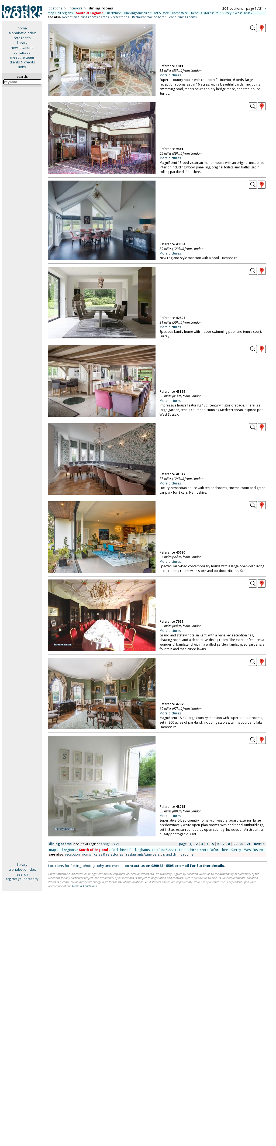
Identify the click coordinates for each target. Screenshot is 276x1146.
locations (55, 8)
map (51, 13)
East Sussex (161, 13)
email (184, 865)
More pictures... (171, 75)
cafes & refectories (108, 854)
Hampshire (180, 13)
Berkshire (114, 13)
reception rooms (78, 854)
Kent (194, 13)
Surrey (227, 13)
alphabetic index (22, 32)
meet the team (22, 57)
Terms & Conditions (84, 886)
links (22, 67)
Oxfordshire (210, 13)
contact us (22, 52)
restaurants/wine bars (143, 854)
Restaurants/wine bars (148, 17)
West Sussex (243, 13)
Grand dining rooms (181, 17)
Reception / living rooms (80, 17)
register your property (22, 879)
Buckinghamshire (136, 13)
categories (22, 37)
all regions (65, 13)
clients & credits (22, 62)
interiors (75, 8)
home (22, 28)
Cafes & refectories (115, 17)
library (22, 42)
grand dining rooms (178, 854)
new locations (22, 47)
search (22, 874)
